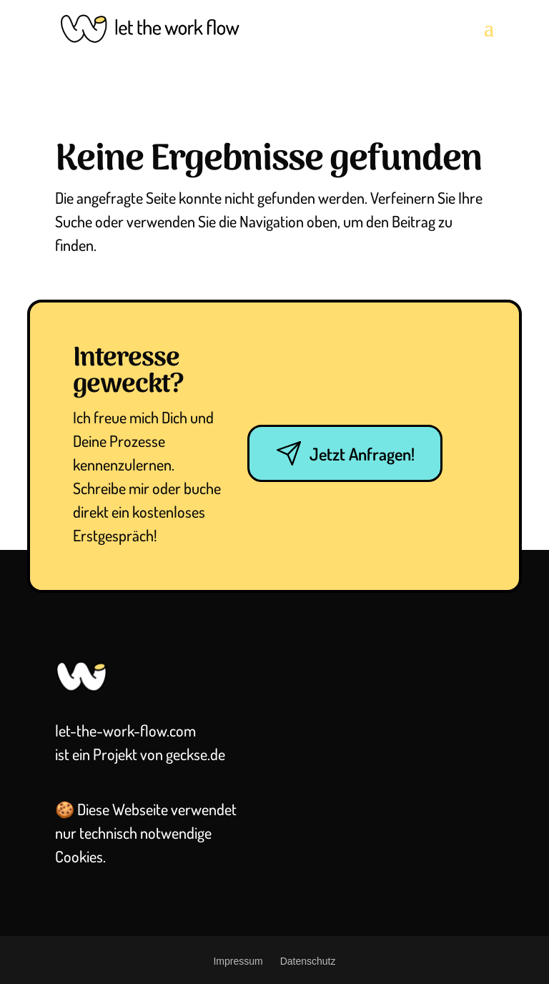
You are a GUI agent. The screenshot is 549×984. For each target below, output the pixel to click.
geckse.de (195, 754)
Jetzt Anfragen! (345, 453)
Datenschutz (308, 961)
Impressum (237, 961)
